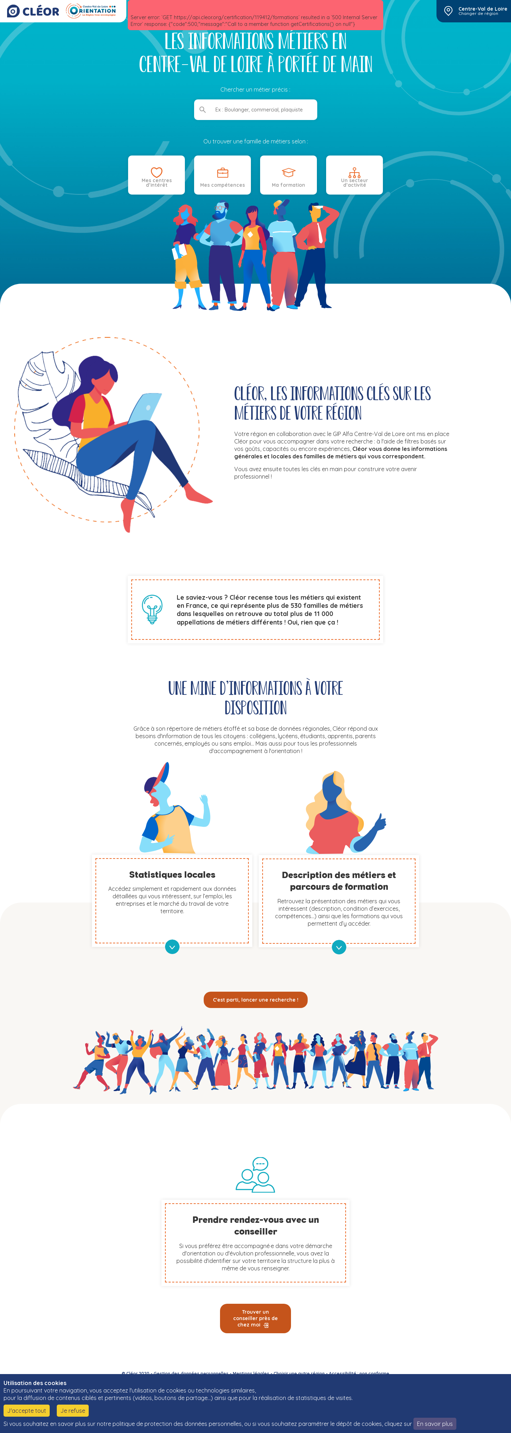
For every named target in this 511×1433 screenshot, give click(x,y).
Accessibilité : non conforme (359, 1373)
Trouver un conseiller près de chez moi (255, 1318)
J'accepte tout (26, 1410)
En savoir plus (435, 1423)
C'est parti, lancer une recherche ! (255, 1000)
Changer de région (478, 13)
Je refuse (72, 1410)
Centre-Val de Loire (482, 8)
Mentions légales (251, 1373)
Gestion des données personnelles (191, 1373)
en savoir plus (172, 946)
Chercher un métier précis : (255, 89)
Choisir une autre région (299, 1373)
